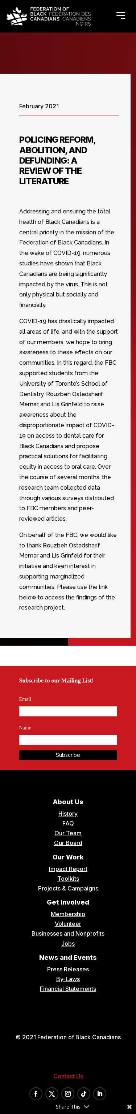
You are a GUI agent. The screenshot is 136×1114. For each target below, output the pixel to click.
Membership (68, 914)
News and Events (68, 957)
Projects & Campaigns (68, 888)
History (68, 813)
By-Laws (68, 979)
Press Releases (68, 969)
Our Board (68, 842)
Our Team (68, 833)
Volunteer (68, 923)
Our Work (68, 857)
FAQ (68, 823)
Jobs (68, 943)
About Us (68, 802)
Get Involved (68, 902)
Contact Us (68, 1076)
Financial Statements (68, 988)
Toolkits (68, 878)
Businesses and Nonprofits (68, 933)
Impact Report (68, 868)
